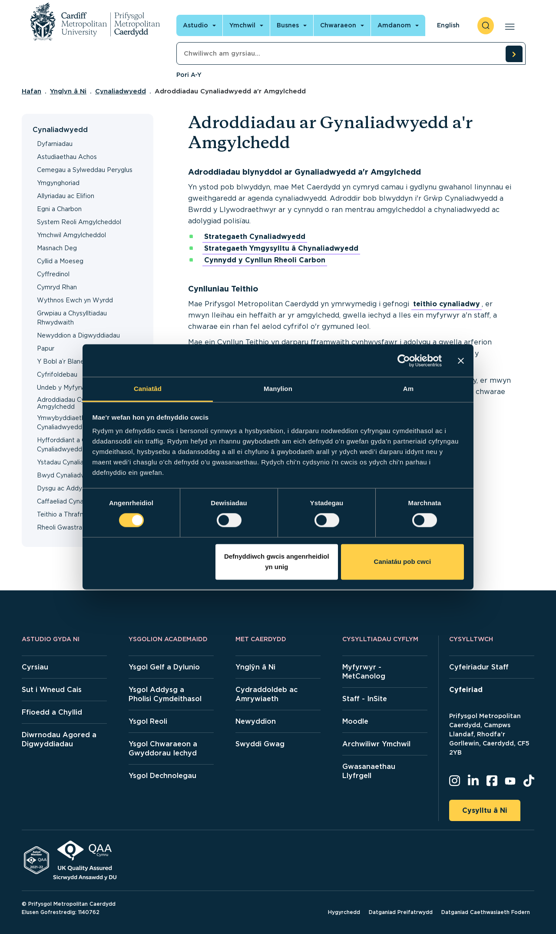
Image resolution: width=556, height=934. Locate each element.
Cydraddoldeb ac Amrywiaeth (266, 694)
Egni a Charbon (59, 208)
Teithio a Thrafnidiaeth (70, 514)
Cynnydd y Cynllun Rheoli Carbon (264, 260)
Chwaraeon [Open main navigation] (338, 25)
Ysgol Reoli (148, 721)
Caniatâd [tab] (148, 388)
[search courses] (514, 54)
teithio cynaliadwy (446, 304)
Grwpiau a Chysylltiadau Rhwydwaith (72, 318)
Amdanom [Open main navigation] (394, 25)
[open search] (485, 25)
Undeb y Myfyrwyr (64, 387)
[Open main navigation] (508, 25)
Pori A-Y (189, 74)
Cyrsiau (35, 667)
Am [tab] (408, 388)
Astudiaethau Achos (67, 156)
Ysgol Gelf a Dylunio (164, 667)
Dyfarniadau (55, 143)
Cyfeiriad (466, 690)
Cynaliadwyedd (120, 91)
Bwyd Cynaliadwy (63, 475)
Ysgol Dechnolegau (162, 776)
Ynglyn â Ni (68, 91)
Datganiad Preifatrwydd (401, 912)
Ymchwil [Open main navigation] (242, 25)
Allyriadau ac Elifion (65, 195)
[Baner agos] (461, 361)
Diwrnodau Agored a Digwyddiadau (59, 739)
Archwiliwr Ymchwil (376, 744)
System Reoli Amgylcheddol (79, 222)
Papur (45, 348)
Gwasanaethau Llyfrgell (368, 771)
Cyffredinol (53, 274)
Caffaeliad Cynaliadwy (69, 501)
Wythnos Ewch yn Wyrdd (75, 300)
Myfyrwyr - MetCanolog (363, 671)
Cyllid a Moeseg (60, 261)
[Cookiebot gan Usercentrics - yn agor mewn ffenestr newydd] (404, 360)
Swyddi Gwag (260, 744)
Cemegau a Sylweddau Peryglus (84, 169)
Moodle (355, 721)
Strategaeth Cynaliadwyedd (254, 236)
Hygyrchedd (344, 912)
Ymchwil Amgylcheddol (71, 235)
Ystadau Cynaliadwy (66, 462)
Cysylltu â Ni (484, 810)
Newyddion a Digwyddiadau (78, 335)
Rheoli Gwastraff (62, 527)
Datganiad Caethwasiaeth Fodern (485, 912)
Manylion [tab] (278, 388)
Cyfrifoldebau (57, 374)
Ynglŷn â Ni (255, 667)
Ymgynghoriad (58, 182)
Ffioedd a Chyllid (52, 712)
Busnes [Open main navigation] (288, 25)
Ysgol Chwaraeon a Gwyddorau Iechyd (163, 748)
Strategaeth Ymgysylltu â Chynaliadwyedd (281, 248)
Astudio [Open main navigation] (195, 25)
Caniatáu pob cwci (402, 561)
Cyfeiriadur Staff (479, 667)
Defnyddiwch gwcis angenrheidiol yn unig (276, 561)
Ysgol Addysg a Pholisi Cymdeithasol (165, 694)
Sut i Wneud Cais (52, 690)
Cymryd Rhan (57, 287)
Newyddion (255, 721)
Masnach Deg (57, 248)
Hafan (31, 91)
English (448, 25)
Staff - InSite (364, 699)
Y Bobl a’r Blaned (62, 361)
